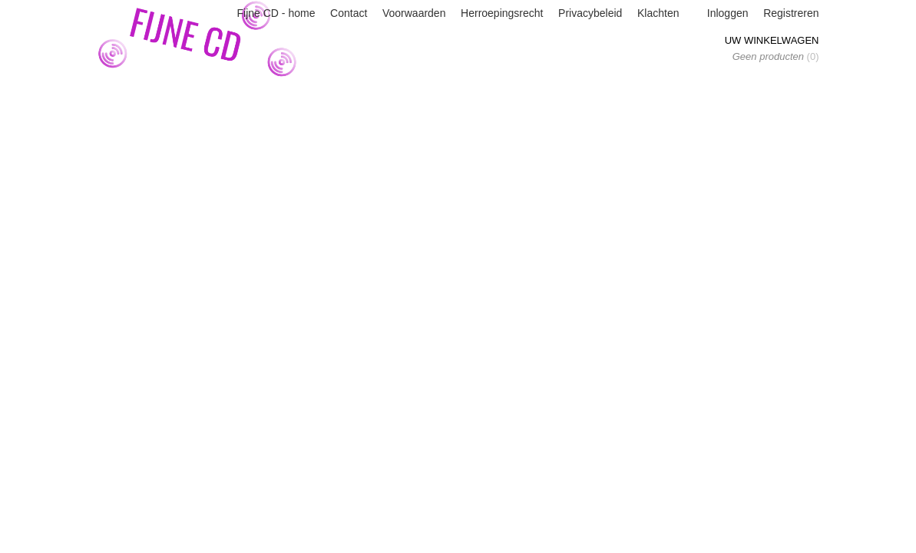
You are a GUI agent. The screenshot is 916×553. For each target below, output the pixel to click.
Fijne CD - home (276, 13)
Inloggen (728, 13)
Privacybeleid (590, 13)
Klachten (658, 13)
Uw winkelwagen (772, 40)
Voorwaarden (414, 13)
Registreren (790, 13)
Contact (348, 13)
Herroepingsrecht (502, 13)
